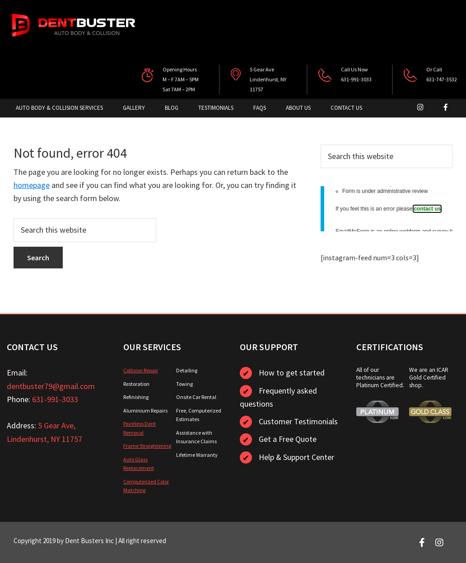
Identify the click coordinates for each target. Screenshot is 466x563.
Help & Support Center (296, 457)
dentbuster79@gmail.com (51, 386)
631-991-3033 (55, 399)
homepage (32, 185)
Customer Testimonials (298, 421)
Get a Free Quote (288, 439)
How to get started (292, 372)
